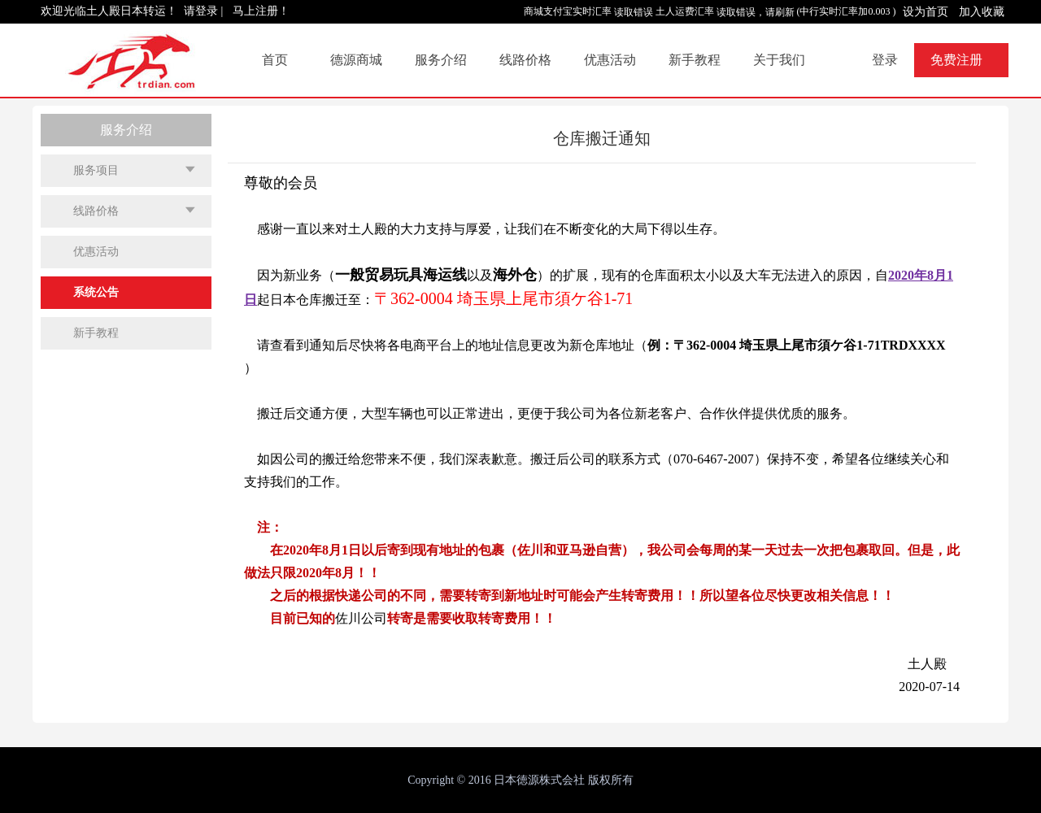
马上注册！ (261, 11)
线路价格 (525, 60)
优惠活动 (610, 60)
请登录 (201, 11)
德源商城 (356, 60)
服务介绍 (441, 60)
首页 (275, 60)
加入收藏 (981, 12)
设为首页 (925, 12)
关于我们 (779, 60)
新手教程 (695, 60)
